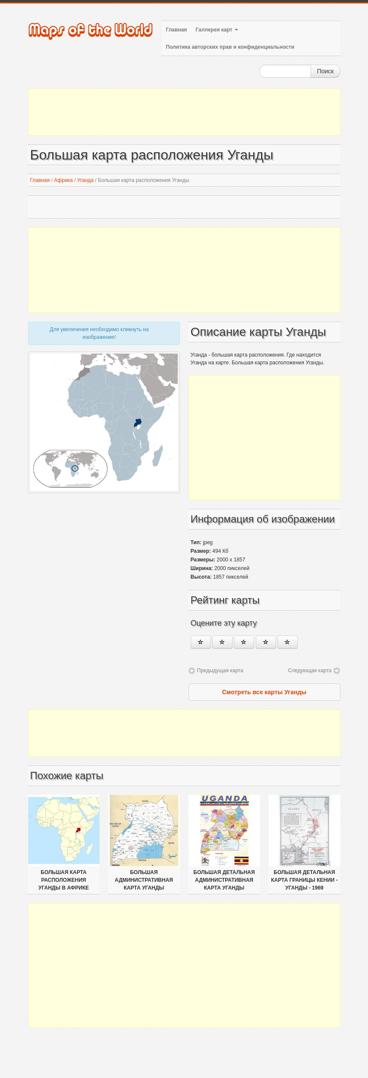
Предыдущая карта (220, 670)
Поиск (325, 71)
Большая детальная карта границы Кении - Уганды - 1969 (304, 880)
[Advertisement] (184, 112)
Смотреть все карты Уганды (264, 692)
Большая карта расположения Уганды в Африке (63, 880)
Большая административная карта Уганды (144, 880)
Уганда (85, 180)
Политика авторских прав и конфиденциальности (230, 47)
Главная (176, 30)
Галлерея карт (216, 30)
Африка (63, 180)
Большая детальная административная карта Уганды (224, 880)
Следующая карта (309, 670)
